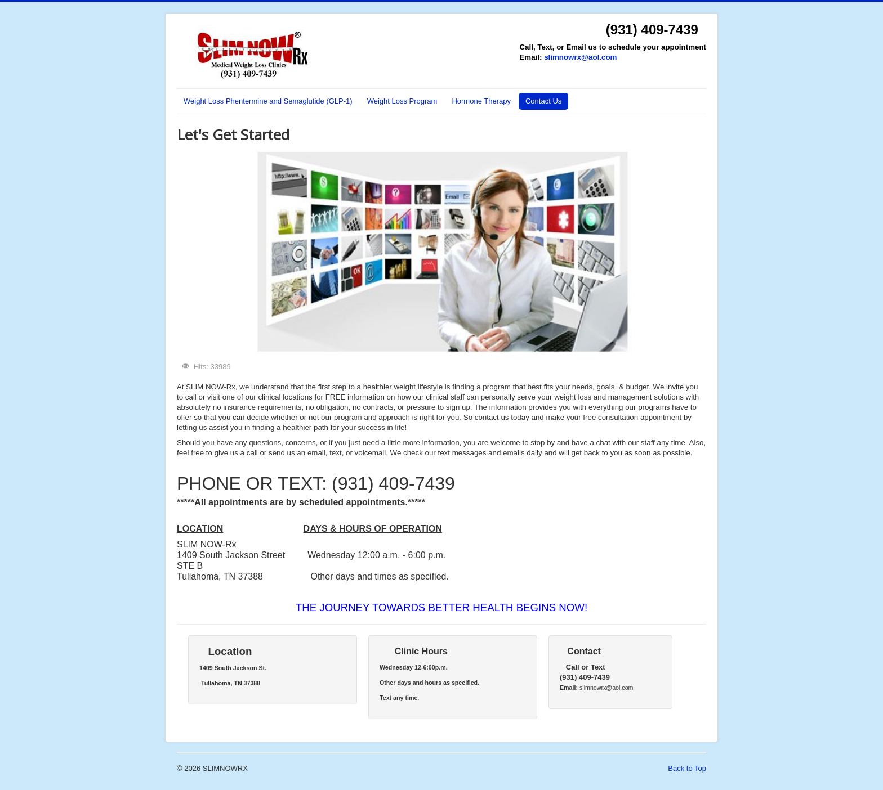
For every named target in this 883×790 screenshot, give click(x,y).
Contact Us (543, 101)
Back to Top (687, 768)
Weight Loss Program (402, 101)
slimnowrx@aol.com (580, 57)
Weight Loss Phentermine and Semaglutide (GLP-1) (268, 101)
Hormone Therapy (481, 101)
